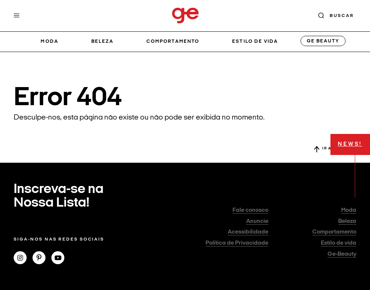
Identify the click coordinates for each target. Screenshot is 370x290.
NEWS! (350, 144)
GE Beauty (323, 41)
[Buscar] (336, 15)
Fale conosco (250, 210)
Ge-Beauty (341, 254)
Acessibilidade (248, 232)
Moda (49, 41)
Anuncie (257, 221)
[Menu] (17, 15)
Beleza (102, 41)
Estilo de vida (255, 41)
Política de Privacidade (237, 243)
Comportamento (172, 41)
